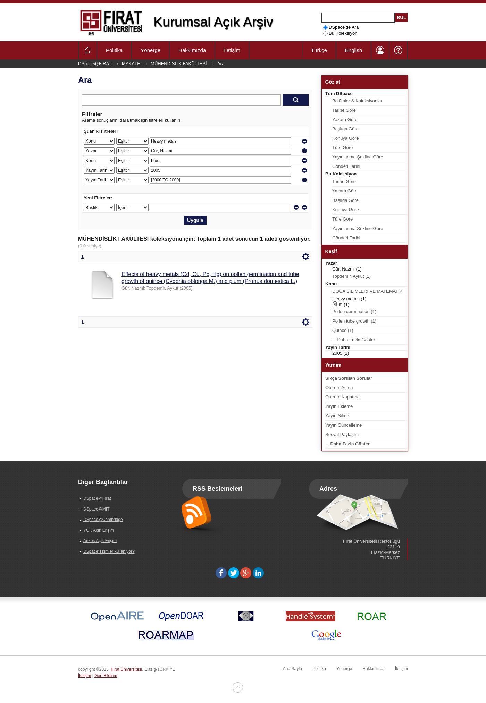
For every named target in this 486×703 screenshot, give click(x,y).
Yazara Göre (345, 119)
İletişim (232, 50)
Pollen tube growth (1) (354, 321)
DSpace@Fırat (97, 498)
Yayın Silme (337, 415)
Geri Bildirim (105, 675)
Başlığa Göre (345, 128)
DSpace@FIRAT (94, 63)
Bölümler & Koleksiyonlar (357, 100)
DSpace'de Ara (341, 27)
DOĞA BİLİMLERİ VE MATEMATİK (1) (367, 292)
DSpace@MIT (96, 509)
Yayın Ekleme (339, 406)
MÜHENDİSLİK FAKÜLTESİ (179, 63)
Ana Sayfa (292, 668)
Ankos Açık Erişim (100, 540)
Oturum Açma (339, 387)
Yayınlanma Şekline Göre (357, 157)
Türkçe (319, 50)
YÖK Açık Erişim (98, 530)
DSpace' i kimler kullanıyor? (109, 551)
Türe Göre (342, 147)
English (353, 50)
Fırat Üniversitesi (126, 669)
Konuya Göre (345, 138)
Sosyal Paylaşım (342, 434)
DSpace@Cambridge (103, 519)
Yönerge (150, 50)
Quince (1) (342, 330)
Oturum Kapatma (342, 397)
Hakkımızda (192, 50)
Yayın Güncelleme (343, 425)
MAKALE (131, 63)
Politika (114, 50)
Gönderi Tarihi (346, 166)
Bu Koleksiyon (340, 33)
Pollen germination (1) (354, 311)
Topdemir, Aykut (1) (351, 276)
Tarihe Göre (344, 110)
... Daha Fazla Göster (353, 339)
